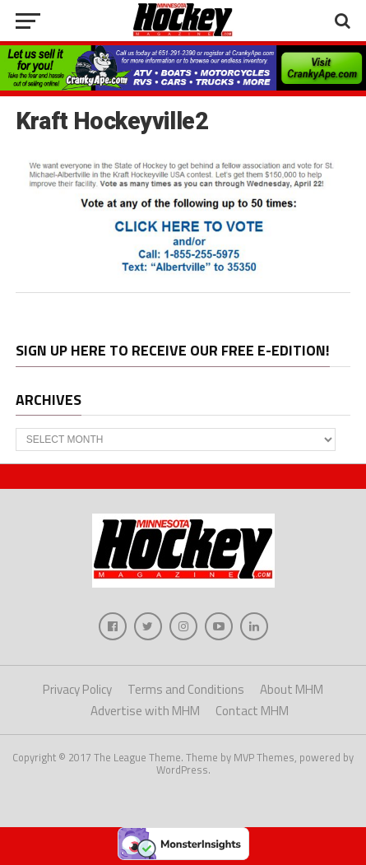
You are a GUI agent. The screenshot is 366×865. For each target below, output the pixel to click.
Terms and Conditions (185, 689)
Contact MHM (252, 710)
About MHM (291, 689)
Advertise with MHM (145, 710)
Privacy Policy (77, 689)
